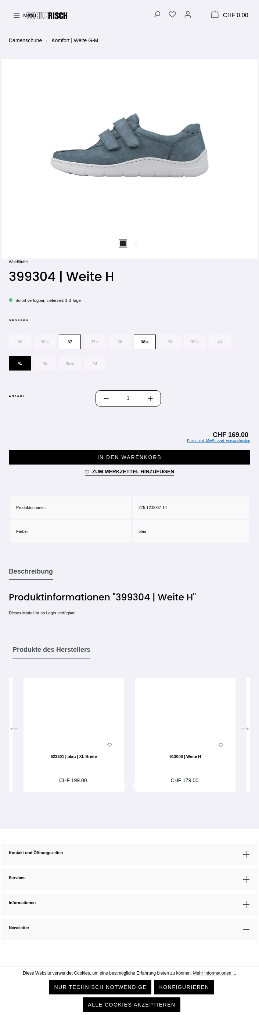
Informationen (22, 902)
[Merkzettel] (172, 15)
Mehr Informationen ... (214, 973)
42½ (69, 363)
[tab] (31, 571)
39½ (194, 342)
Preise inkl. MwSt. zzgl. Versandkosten (218, 441)
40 (219, 342)
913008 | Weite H (185, 756)
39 (170, 342)
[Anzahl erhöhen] (150, 398)
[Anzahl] (128, 398)
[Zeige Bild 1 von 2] (123, 243)
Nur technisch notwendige (100, 987)
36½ (44, 342)
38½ (144, 342)
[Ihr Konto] (187, 15)
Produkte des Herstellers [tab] (51, 649)
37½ (94, 342)
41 (20, 363)
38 (120, 342)
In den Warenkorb (129, 457)
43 (95, 363)
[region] (129, 158)
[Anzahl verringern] (106, 398)
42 (45, 363)
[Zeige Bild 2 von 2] (136, 243)
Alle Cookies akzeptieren (131, 1005)
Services (17, 877)
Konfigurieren (184, 987)
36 (20, 342)
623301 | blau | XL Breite (74, 756)
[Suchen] (157, 15)
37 (70, 342)
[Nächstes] (244, 731)
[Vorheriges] (14, 731)
